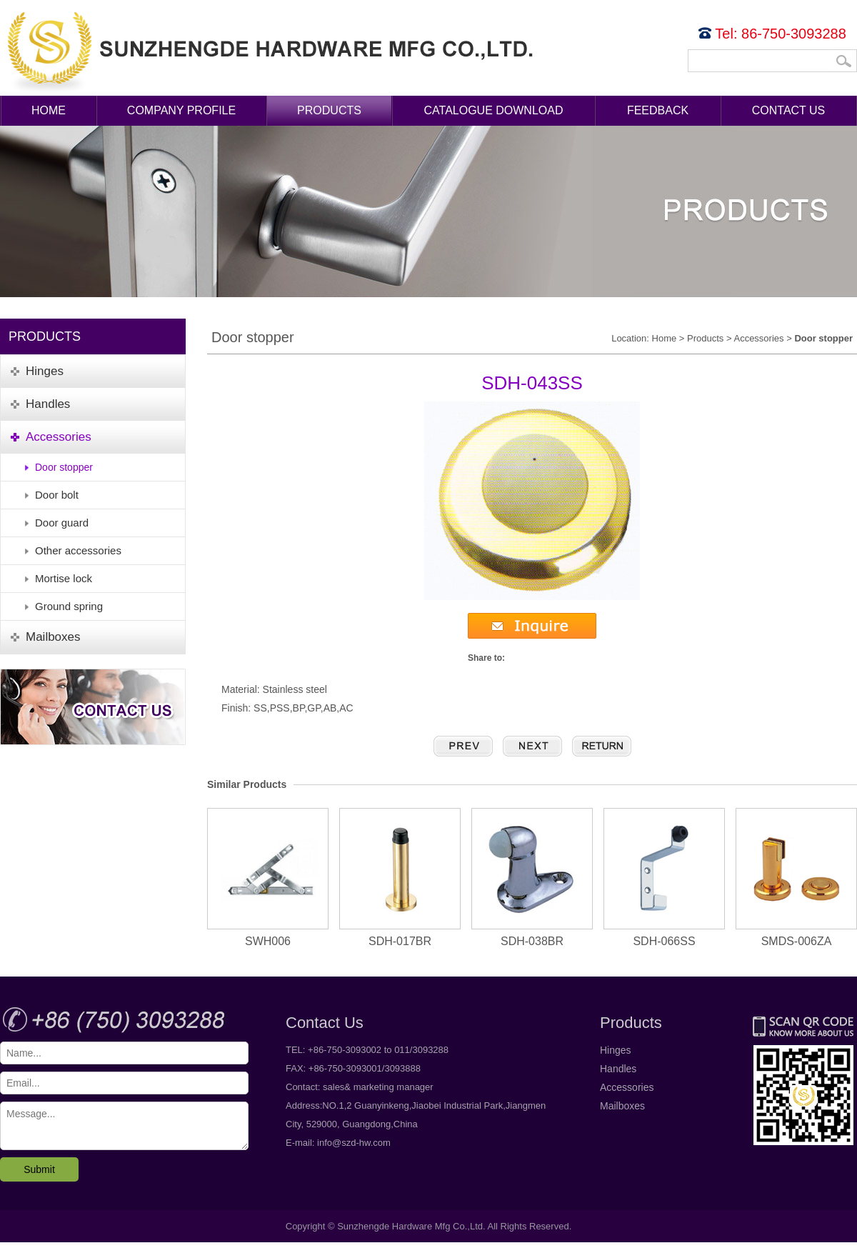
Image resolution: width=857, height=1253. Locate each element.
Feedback (657, 110)
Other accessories (78, 550)
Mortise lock (63, 578)
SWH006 (268, 877)
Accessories (758, 338)
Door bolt (57, 495)
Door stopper (64, 467)
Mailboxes (622, 1106)
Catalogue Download (493, 110)
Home (48, 110)
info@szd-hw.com (354, 1142)
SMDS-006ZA (796, 877)
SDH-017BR (400, 877)
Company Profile (181, 110)
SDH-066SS (664, 877)
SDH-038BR (532, 877)
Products (329, 110)
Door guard (62, 522)
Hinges (615, 1050)
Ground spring (69, 606)
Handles (618, 1068)
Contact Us (789, 110)
